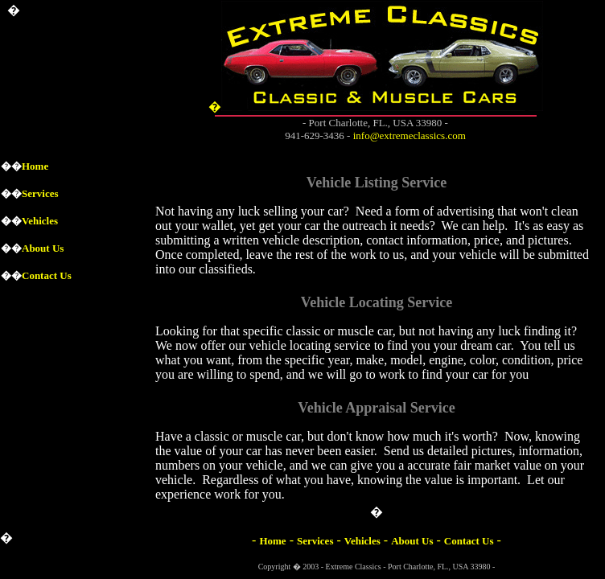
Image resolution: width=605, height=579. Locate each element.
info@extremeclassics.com (409, 135)
